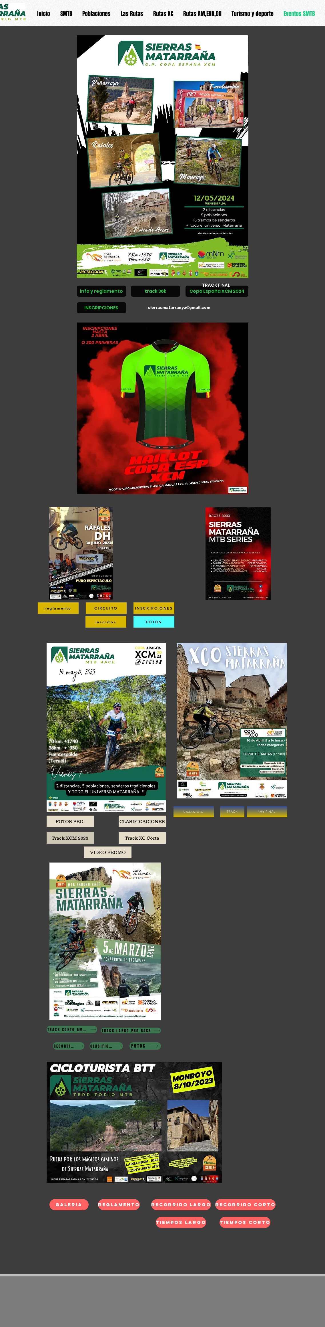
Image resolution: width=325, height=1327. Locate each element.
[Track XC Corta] (142, 838)
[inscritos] (105, 622)
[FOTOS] (153, 622)
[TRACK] (232, 811)
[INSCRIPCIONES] (101, 307)
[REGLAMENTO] (119, 1204)
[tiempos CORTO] (245, 1222)
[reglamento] (58, 608)
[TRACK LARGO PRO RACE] (131, 1030)
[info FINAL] (267, 811)
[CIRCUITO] (106, 608)
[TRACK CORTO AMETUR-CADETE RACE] (72, 1029)
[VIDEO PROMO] (107, 852)
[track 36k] (155, 291)
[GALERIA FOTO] (194, 811)
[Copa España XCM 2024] (217, 291)
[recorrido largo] (181, 1204)
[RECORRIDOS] (68, 1046)
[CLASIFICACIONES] (142, 821)
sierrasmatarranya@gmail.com (179, 307)
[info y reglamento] (101, 291)
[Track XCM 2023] (70, 838)
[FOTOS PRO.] (70, 821)
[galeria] (69, 1204)
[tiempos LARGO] (181, 1222)
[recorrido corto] (245, 1204)
